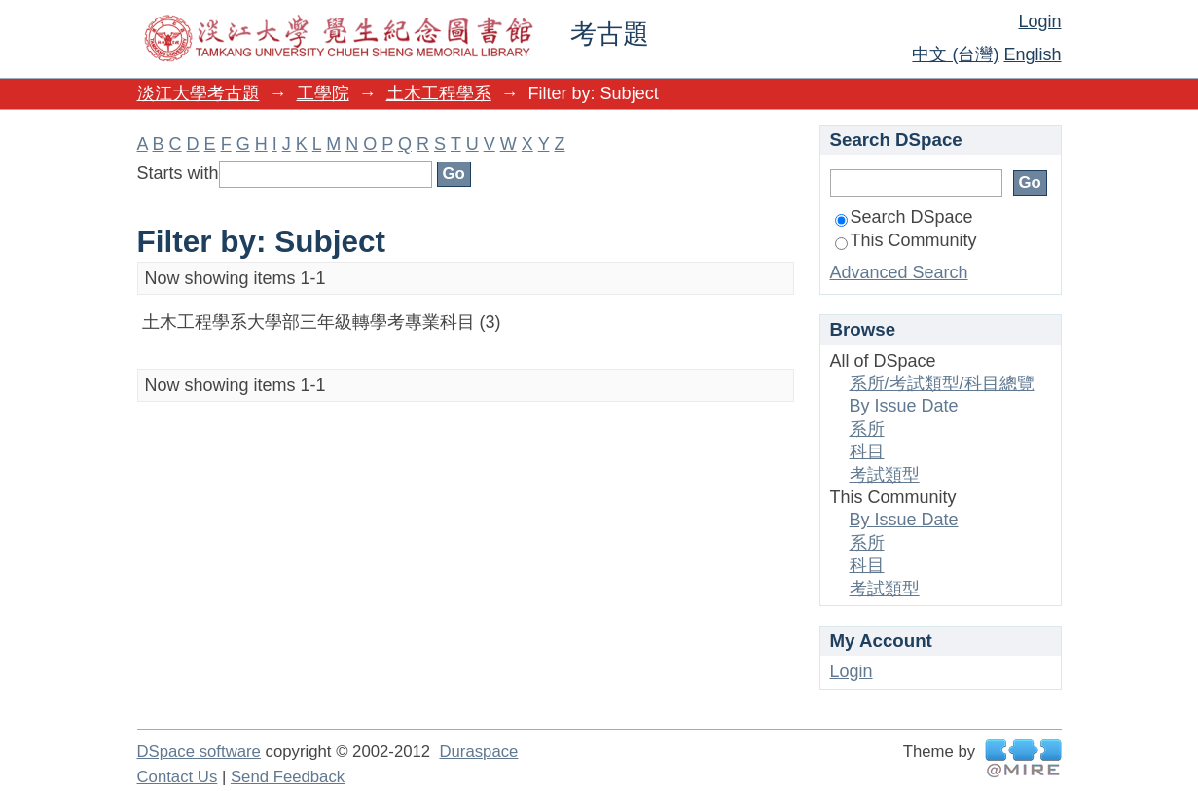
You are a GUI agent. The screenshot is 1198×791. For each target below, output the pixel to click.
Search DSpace (904, 217)
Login (1039, 21)
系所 (867, 429)
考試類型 (885, 475)
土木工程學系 (438, 93)
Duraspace (478, 751)
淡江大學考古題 (198, 93)
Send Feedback (288, 777)
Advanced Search (899, 272)
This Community (906, 240)
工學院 (323, 93)
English (1032, 54)
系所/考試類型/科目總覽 (942, 383)
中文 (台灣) (955, 54)
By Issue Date (904, 405)
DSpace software (199, 751)
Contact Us (177, 777)
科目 (867, 451)
